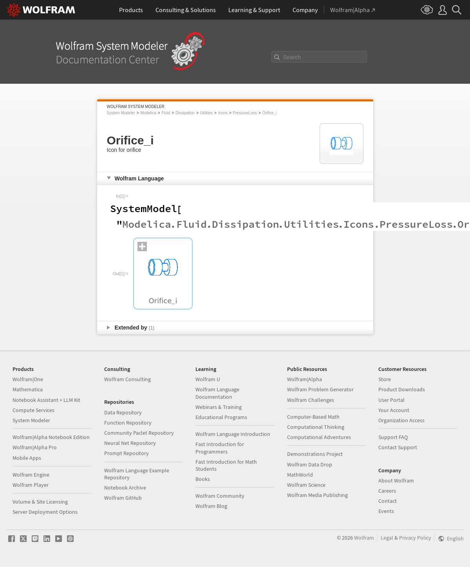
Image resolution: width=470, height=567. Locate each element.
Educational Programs (221, 417)
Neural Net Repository (130, 442)
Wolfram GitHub (123, 497)
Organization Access (401, 420)
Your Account (393, 410)
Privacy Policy (415, 537)
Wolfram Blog (211, 505)
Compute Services (33, 410)
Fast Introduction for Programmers (219, 448)
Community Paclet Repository (139, 432)
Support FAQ (393, 437)
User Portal (391, 399)
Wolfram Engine (31, 474)
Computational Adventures (319, 437)
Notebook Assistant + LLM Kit (46, 399)
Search (292, 57)
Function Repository (128, 422)
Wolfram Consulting (127, 379)
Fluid (165, 113)
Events (386, 511)
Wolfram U (207, 379)
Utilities (206, 113)
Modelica (148, 113)
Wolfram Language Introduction (232, 433)
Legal (387, 537)
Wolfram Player (31, 484)
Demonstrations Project (315, 453)
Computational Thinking (315, 426)
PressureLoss (245, 113)
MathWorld (300, 474)
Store (384, 379)
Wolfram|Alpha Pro (35, 447)
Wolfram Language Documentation (217, 393)
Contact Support (397, 447)
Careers (387, 490)
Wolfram (364, 537)
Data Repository (123, 412)
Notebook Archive (125, 487)
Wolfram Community (219, 495)
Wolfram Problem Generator (320, 389)
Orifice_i (269, 113)
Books (202, 478)
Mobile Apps (27, 457)
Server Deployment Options (45, 511)
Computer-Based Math (313, 416)
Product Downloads (401, 389)
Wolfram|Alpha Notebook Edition (51, 437)
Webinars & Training (218, 406)
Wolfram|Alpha (304, 379)
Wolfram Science (306, 484)
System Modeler (121, 113)
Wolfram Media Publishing (317, 495)
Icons (223, 113)
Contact (387, 500)
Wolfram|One (28, 379)
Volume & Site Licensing (40, 501)
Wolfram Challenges (310, 399)
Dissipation (185, 113)
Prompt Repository (126, 453)
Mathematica (28, 389)
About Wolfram (396, 480)
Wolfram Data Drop (309, 464)
